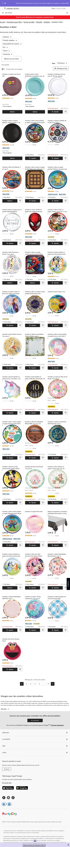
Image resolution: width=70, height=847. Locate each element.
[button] (12, 111)
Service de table (29, 22)
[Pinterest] (8, 797)
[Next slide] (67, 3)
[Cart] (67, 12)
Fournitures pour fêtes (14, 22)
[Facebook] (3, 797)
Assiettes (47, 22)
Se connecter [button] (35, 720)
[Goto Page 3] (30, 684)
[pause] (5, 3)
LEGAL (35, 753)
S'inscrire (6, 769)
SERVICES (35, 733)
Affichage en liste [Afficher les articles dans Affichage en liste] (60, 68)
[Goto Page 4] (35, 684)
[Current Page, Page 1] (22, 684)
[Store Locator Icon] (5, 8)
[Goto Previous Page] (17, 684)
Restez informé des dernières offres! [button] (34, 845)
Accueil (2, 22)
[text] (12, 98)
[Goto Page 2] (26, 684)
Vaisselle (39, 22)
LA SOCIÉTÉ (35, 739)
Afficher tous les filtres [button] (11, 59)
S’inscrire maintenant (57, 725)
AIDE (35, 746)
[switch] (12, 69)
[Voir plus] (5, 709)
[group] (35, 101)
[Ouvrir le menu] (3, 13)
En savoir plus (6, 783)
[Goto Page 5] (39, 684)
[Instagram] (13, 797)
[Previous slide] (2, 3)
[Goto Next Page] (52, 684)
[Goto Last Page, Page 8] (48, 684)
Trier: (53, 63)
